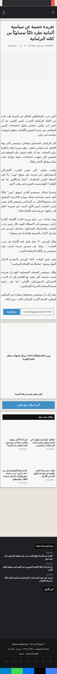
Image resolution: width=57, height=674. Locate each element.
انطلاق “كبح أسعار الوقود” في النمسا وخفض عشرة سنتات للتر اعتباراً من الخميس (42, 443)
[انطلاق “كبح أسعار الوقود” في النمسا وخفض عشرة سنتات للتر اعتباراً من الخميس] (42, 430)
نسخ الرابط (11, 312)
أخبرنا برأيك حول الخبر (28, 405)
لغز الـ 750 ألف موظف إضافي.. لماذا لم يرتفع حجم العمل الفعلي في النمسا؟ (16, 443)
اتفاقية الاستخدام (32, 654)
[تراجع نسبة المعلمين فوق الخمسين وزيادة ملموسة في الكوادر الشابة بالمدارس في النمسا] (28, 599)
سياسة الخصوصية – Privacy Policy (36, 649)
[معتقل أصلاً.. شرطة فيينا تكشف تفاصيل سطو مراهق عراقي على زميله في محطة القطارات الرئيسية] (46, 612)
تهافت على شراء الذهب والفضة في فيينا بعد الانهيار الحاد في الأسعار (44, 473)
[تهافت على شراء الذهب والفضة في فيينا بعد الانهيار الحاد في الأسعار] (42, 461)
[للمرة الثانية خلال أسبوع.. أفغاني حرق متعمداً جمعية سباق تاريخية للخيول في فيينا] (10, 599)
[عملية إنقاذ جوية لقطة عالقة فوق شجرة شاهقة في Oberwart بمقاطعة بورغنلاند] (28, 613)
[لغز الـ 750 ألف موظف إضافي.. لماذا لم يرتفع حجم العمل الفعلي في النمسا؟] (14, 430)
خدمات (21, 654)
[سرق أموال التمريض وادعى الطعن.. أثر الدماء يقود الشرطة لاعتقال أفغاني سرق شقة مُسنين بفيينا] (10, 625)
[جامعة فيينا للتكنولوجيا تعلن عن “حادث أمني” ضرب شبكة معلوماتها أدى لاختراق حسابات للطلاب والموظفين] (14, 461)
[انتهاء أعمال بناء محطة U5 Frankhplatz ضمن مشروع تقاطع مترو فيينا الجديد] (28, 626)
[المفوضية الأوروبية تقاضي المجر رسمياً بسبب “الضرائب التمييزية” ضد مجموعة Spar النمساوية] (46, 625)
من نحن (19, 649)
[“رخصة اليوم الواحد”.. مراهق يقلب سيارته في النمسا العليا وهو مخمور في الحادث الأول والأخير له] (46, 600)
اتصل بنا (11, 649)
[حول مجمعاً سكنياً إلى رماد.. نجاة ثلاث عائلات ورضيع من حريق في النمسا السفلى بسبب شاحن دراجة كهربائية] (10, 612)
